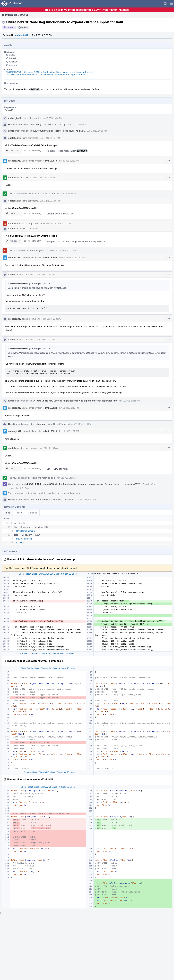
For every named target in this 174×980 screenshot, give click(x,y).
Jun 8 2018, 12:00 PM (61, 223)
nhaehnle (40, 424)
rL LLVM (9, 110)
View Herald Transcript (55, 124)
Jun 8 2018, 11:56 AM (48, 177)
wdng (38, 124)
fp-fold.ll (20, 542)
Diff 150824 (51, 408)
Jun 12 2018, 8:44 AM (48, 448)
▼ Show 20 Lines (69, 574)
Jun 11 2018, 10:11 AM (129, 401)
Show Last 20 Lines (67, 654)
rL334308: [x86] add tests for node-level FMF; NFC (58, 131)
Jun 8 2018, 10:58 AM (97, 131)
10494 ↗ (12, 150)
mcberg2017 (21, 35)
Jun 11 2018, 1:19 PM (69, 408)
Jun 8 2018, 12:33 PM (51, 319)
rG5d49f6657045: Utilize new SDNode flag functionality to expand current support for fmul (49, 72)
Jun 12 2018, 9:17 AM (19, 488)
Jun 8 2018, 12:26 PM (76, 257)
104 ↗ (10, 213)
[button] (171, 3)
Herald (11, 124)
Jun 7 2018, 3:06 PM (52, 118)
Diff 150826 (51, 431)
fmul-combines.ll (24, 538)
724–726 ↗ (13, 241)
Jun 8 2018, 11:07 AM (50, 138)
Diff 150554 (51, 257)
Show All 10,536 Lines (49, 574)
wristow (13, 61)
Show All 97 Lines (47, 772)
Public (24, 27)
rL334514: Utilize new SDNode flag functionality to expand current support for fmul (45, 74)
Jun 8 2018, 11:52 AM (69, 161)
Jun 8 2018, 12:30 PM (45, 274)
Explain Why (149, 484)
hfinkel (12, 58)
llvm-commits (43, 499)
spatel (12, 55)
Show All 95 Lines (49, 787)
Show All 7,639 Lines (46, 654)
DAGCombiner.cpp (25, 531)
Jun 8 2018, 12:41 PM (45, 339)
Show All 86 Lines (49, 668)
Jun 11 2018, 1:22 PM (69, 431)
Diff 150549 (51, 160)
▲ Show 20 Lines (28, 654)
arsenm (13, 65)
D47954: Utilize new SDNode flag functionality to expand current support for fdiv (74, 400)
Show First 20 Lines (28, 574)
